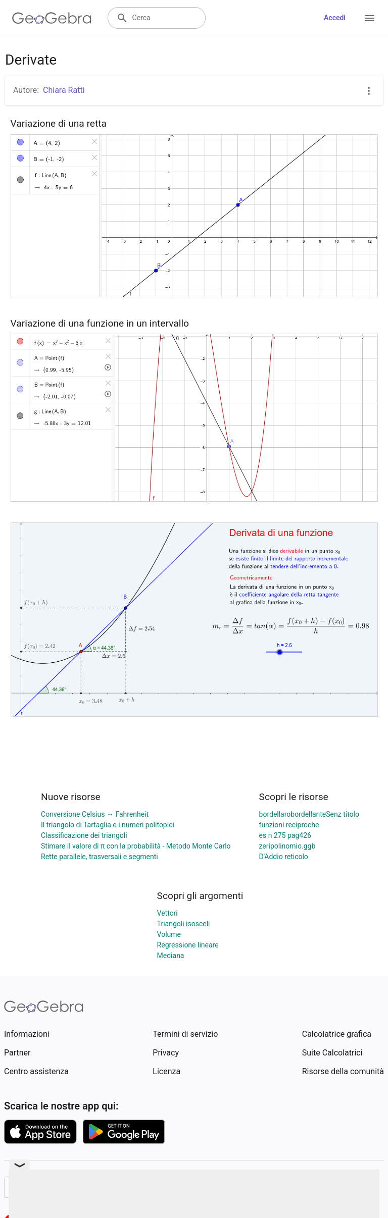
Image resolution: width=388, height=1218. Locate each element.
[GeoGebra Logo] (51, 18)
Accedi (335, 18)
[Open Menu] (370, 18)
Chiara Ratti (64, 90)
